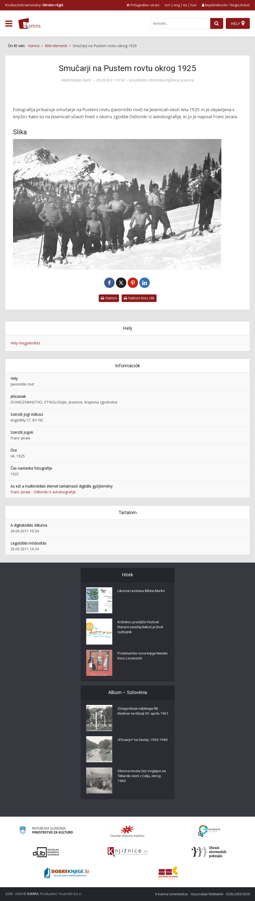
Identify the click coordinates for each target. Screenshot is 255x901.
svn (167, 5)
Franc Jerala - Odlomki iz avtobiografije (43, 491)
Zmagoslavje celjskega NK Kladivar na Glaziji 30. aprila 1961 (139, 714)
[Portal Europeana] (209, 831)
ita (185, 5)
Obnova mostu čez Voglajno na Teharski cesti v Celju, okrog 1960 (143, 776)
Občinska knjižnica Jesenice (171, 80)
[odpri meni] (8, 24)
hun (193, 5)
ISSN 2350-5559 (238, 894)
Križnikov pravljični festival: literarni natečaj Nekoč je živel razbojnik (141, 627)
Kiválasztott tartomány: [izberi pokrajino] (34, 5)
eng (177, 5)
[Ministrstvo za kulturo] (46, 831)
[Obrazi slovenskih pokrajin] (209, 852)
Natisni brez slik (139, 297)
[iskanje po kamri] (180, 23)
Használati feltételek (207, 894)
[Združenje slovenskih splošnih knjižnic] (127, 852)
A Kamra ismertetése (171, 894)
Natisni (109, 297)
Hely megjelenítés (25, 343)
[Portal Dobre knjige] (66, 873)
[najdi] (216, 23)
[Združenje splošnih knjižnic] (168, 872)
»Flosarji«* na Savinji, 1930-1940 (139, 742)
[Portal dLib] (46, 852)
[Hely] (238, 23)
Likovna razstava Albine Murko (142, 591)
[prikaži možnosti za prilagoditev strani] (143, 5)
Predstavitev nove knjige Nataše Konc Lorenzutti (137, 656)
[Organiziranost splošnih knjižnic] (127, 831)
